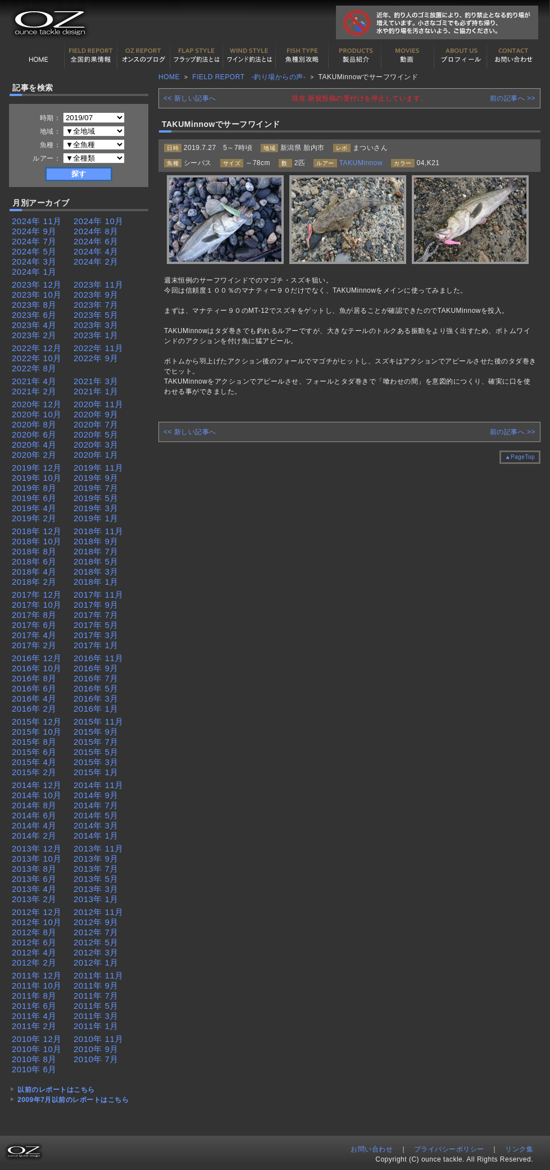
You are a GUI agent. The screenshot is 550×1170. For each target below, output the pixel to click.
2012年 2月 (34, 962)
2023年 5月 (96, 315)
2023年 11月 (99, 284)
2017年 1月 (96, 645)
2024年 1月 (34, 271)
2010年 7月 (96, 1059)
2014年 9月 (96, 795)
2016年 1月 (96, 708)
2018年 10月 (37, 541)
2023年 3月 (96, 325)
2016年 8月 (34, 678)
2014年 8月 (34, 805)
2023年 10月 (37, 294)
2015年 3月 (96, 762)
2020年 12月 (37, 404)
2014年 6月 (34, 815)
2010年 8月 (34, 1059)
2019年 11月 (99, 467)
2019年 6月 (34, 498)
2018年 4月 (34, 571)
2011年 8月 (34, 995)
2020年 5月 (96, 434)
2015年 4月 (34, 762)
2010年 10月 (37, 1049)
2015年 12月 (37, 721)
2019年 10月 (37, 477)
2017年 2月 (34, 645)
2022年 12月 (37, 348)
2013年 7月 (96, 868)
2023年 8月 (34, 304)
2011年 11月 (99, 975)
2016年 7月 (96, 678)
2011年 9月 (96, 985)
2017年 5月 (96, 625)
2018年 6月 (34, 561)
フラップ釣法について (196, 56)
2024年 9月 (34, 231)
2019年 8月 (34, 488)
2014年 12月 (37, 785)
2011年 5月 (96, 1005)
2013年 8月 (34, 868)
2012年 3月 (96, 952)
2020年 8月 (34, 424)
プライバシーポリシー (449, 1149)
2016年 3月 (96, 698)
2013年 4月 (34, 889)
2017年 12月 (37, 594)
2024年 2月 (96, 261)
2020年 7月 (96, 424)
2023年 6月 (34, 315)
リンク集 (519, 1149)
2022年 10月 (37, 358)
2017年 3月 (96, 635)
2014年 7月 (96, 805)
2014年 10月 (37, 795)
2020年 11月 (99, 404)
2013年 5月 (96, 879)
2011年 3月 (96, 1016)
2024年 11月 (37, 221)
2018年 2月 (34, 581)
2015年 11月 (99, 721)
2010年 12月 (37, 1039)
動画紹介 (407, 56)
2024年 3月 (34, 261)
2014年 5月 (96, 815)
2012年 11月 (99, 912)
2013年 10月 (37, 858)
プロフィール (460, 56)
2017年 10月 (37, 604)
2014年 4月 (34, 825)
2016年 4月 (34, 698)
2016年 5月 (96, 688)
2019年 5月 (96, 498)
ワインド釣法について (249, 56)
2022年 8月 (34, 368)
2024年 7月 (34, 241)
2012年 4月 (34, 952)
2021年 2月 (34, 391)
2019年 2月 (34, 518)
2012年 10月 (37, 922)
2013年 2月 (34, 899)
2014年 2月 (34, 835)
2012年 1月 (96, 962)
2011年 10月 (37, 985)
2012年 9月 (96, 922)
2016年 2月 (34, 708)
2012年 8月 (34, 932)
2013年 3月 (96, 889)
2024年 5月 (34, 251)
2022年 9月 (96, 358)
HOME (38, 56)
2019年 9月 (96, 477)
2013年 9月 (96, 858)
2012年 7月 (96, 932)
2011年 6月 (34, 1005)
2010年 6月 (34, 1069)
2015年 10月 (37, 731)
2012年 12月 (37, 912)
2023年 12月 (37, 284)
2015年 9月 (96, 731)
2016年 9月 (96, 668)
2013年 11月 (99, 848)
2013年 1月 (96, 899)
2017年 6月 (34, 625)
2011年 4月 (34, 1016)
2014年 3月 (96, 825)
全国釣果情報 (91, 56)
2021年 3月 (96, 381)
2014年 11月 (99, 785)
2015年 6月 (34, 752)
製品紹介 (355, 56)
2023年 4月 (34, 325)
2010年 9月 (96, 1049)
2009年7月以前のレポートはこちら (73, 1100)
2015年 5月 (96, 752)
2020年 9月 (96, 414)
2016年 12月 (37, 658)
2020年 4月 (34, 444)
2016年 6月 (34, 688)
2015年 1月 (96, 772)
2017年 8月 (34, 615)
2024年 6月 (96, 241)
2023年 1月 (96, 335)
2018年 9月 (96, 541)
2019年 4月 (34, 508)
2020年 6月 (34, 434)
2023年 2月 (34, 335)
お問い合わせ (513, 56)
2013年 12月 (37, 848)
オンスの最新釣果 (143, 56)
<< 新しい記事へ (189, 98)
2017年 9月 (96, 604)
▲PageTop (520, 457)
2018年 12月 (37, 531)
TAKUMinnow (361, 163)
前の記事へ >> (512, 98)
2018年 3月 (96, 571)
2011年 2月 (34, 1026)
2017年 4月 (34, 635)
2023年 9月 (96, 294)
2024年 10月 (99, 221)
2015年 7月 (96, 741)
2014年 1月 (96, 835)
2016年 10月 (37, 668)
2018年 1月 (96, 581)
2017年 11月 (99, 594)
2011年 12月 (37, 975)
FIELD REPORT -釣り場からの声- (249, 77)
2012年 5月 (96, 942)
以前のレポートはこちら (56, 1090)
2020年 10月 (37, 414)
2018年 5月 (96, 561)
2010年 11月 (99, 1039)
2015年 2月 (34, 772)
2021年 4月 (34, 381)
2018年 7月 (96, 551)
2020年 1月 (96, 454)
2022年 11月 (99, 348)
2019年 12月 (37, 467)
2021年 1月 (96, 391)
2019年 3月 (96, 508)
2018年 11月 (99, 531)
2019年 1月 (96, 518)
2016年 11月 (99, 658)
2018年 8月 (34, 551)
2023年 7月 (96, 304)
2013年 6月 (34, 879)
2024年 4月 (96, 251)
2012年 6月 (34, 942)
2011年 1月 (96, 1026)
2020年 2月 (34, 454)
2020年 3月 (96, 444)
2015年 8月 (34, 741)
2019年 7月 (96, 488)
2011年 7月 (96, 995)
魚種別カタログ (302, 56)
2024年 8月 (96, 231)
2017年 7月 (96, 615)
